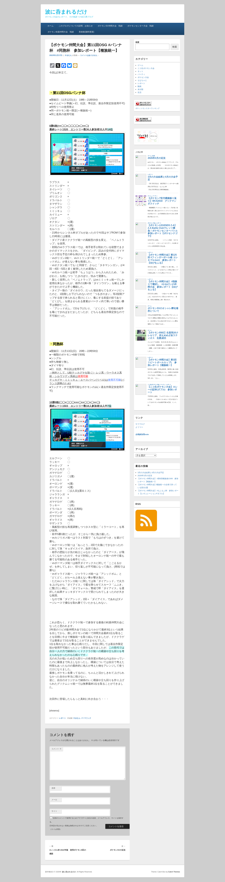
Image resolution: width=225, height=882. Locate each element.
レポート (62, 718)
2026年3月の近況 (145, 475)
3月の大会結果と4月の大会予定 (151, 472)
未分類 (140, 89)
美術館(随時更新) (86, 32)
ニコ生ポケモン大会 (146, 68)
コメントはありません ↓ (89, 55)
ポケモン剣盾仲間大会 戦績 (61, 32)
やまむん (68, 55)
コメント (56, 749)
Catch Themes (174, 872)
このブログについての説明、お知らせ (76, 26)
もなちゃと (142, 80)
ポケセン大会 (143, 77)
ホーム (50, 26)
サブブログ (140, 424)
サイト (54, 811)
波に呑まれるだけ (66, 12)
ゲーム (140, 65)
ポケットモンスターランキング (147, 108)
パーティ (141, 74)
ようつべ (139, 427)
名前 (53, 788)
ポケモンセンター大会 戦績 (140, 26)
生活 (139, 92)
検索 (137, 42)
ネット (140, 71)
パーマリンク (86, 718)
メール (54, 800)
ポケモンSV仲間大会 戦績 (110, 26)
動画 (139, 86)
